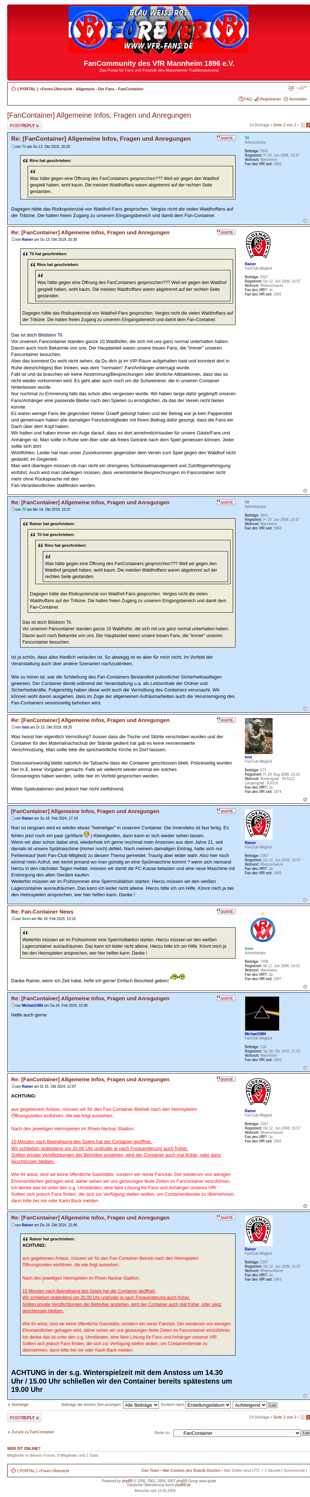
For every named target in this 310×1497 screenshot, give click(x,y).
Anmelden (298, 99)
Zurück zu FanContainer (33, 1432)
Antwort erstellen (24, 125)
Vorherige (20, 1404)
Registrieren (270, 99)
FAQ (248, 99)
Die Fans (106, 89)
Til (24, 147)
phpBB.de (183, 1485)
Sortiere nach (196, 1404)
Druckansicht (291, 87)
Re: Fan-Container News (42, 911)
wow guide (207, 1481)
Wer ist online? (24, 1448)
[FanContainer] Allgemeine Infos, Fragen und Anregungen (99, 115)
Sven (26, 919)
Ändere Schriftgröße (302, 87)
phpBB (127, 1481)
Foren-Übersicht (57, 89)
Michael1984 (32, 1005)
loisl (25, 727)
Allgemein (85, 89)
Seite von (284, 125)
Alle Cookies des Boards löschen (191, 1470)
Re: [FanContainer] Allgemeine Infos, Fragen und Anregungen (101, 138)
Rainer (27, 240)
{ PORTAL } (27, 89)
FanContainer (130, 89)
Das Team (150, 1470)
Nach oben (305, 221)
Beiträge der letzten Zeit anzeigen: (110, 1404)
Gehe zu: (162, 1432)
